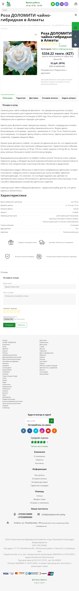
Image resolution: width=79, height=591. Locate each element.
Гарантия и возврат (39, 485)
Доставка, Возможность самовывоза (61, 242)
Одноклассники (54, 430)
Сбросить (21, 325)
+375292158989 (25, 514)
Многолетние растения (11, 359)
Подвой (5, 405)
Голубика (6, 372)
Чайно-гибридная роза (62, 49)
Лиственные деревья (10, 361)
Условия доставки (39, 482)
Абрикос (43, 355)
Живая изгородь (8, 399)
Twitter (35, 430)
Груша (4, 351)
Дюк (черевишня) (46, 353)
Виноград (43, 344)
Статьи (39, 496)
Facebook (29, 430)
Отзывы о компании (39, 502)
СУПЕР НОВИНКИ (9, 342)
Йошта (42, 370)
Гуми (4, 378)
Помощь (39, 491)
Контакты (39, 463)
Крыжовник (7, 370)
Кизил (4, 380)
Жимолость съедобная (48, 367)
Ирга (4, 395)
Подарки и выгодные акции (27, 242)
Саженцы (6, 407)
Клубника (6, 344)
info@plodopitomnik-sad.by (53, 514)
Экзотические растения (11, 403)
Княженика (44, 342)
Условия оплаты (39, 478)
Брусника (43, 340)
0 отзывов (63, 44)
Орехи (42, 363)
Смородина (6, 367)
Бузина (5, 393)
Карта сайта (39, 582)
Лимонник (6, 384)
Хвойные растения (9, 355)
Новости (39, 460)
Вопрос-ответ (40, 499)
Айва (4, 382)
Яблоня (5, 349)
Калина (5, 391)
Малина (5, 363)
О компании (39, 456)
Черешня (43, 351)
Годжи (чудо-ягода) (9, 376)
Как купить (40, 475)
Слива (42, 346)
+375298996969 (25, 517)
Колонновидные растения (12, 401)
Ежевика (5, 365)
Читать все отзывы (39, 446)
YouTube (48, 430)
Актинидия (44, 372)
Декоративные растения (11, 357)
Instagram (42, 430)
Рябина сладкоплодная (48, 365)
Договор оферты (39, 579)
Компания (39, 452)
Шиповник (6, 397)
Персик (42, 357)
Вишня (42, 349)
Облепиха (6, 389)
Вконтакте (23, 430)
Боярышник (7, 386)
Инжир (42, 359)
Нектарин (43, 361)
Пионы (5, 353)
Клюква (5, 374)
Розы (4, 346)
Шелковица (44, 374)
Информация (39, 469)
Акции (4, 340)
